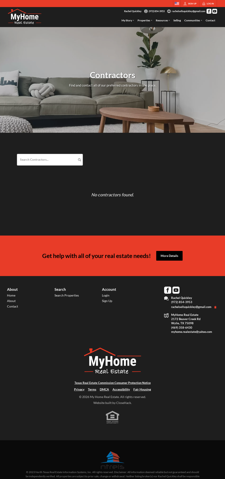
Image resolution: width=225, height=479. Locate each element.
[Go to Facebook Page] (209, 11)
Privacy (79, 389)
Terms (92, 389)
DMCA (104, 389)
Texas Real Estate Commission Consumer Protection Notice (112, 383)
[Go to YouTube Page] (214, 11)
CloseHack (123, 403)
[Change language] (177, 3)
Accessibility (121, 389)
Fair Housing (142, 389)
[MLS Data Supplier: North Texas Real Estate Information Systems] (112, 460)
